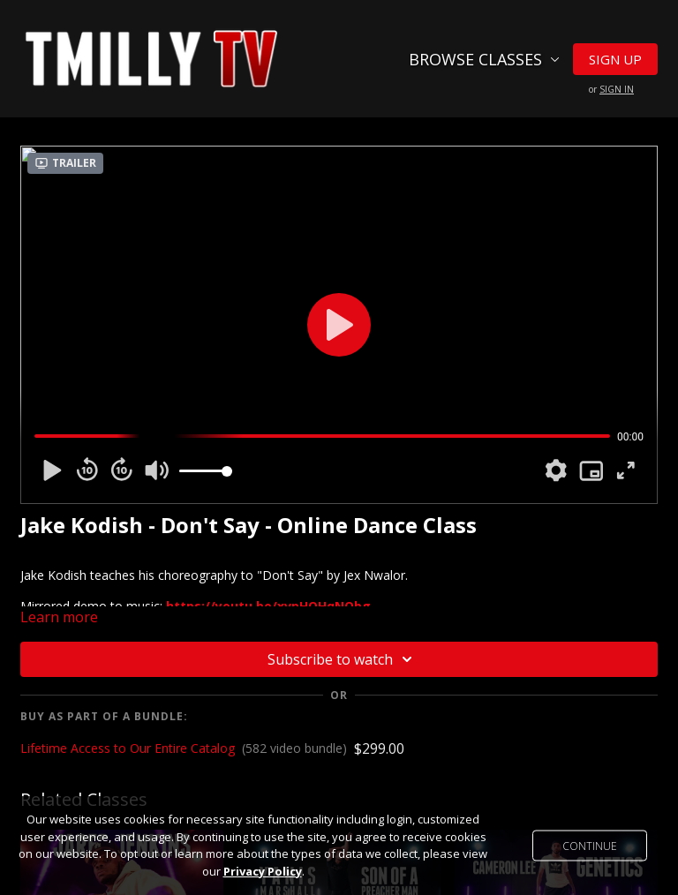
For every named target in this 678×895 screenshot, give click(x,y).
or (611, 89)
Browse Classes (484, 59)
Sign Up (615, 59)
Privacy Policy (262, 871)
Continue (589, 846)
